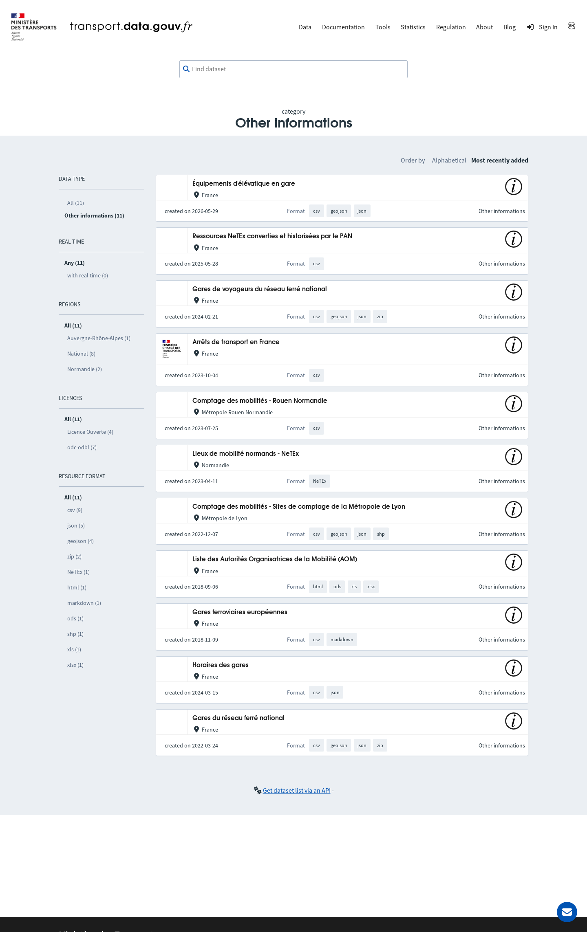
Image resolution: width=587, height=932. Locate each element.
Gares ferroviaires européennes (239, 612)
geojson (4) (80, 541)
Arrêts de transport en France (236, 342)
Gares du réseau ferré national (238, 718)
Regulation (451, 27)
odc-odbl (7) (82, 447)
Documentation (343, 27)
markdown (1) (84, 603)
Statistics (413, 27)
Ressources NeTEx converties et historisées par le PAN (272, 236)
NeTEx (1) (78, 572)
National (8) (81, 353)
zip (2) (74, 556)
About (484, 27)
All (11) (75, 203)
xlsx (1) (75, 664)
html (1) (76, 587)
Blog (509, 27)
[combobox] (293, 69)
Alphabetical (449, 160)
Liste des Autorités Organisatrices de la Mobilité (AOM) (274, 559)
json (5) (76, 525)
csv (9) (74, 510)
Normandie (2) (84, 369)
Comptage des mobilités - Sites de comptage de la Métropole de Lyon (298, 507)
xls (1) (74, 649)
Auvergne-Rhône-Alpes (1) (98, 338)
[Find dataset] (293, 69)
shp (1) (75, 633)
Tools (383, 27)
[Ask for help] (567, 912)
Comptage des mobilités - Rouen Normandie (259, 401)
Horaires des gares (220, 665)
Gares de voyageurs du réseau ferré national (259, 289)
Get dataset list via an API (297, 790)
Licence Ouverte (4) (90, 431)
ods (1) (75, 618)
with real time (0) (87, 275)
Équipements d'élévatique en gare (243, 184)
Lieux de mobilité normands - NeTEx (245, 454)
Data (305, 27)
